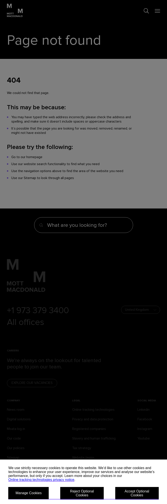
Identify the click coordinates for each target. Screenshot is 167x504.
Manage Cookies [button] (28, 493)
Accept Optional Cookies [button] (137, 493)
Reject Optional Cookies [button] (82, 493)
